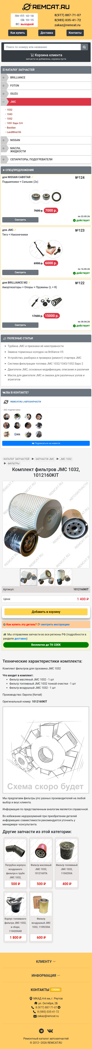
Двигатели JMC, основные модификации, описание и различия (48, 369)
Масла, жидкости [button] (18, 150)
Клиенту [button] (46, 962)
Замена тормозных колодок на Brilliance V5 (35, 352)
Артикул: (8, 589)
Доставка (47, 32)
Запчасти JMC (45, 459)
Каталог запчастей (16, 459)
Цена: (7, 599)
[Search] (42, 47)
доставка (21, 638)
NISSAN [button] (15, 140)
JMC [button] (13, 101)
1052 (9, 118)
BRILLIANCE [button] (17, 77)
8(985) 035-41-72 (68, 20)
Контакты (75, 32)
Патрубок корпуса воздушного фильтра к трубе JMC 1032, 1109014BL (15, 873)
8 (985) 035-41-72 (48, 1011)
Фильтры (13, 463)
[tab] (46, 78)
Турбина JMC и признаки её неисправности (36, 346)
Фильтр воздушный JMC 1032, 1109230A (41, 922)
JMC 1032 (66, 459)
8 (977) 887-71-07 (48, 1007)
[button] (86, 524)
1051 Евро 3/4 (15, 123)
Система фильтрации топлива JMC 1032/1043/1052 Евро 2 (45, 363)
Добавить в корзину (46, 612)
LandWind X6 (14, 132)
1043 (9, 114)
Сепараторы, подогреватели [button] (31, 159)
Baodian (11, 127)
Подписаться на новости (46, 443)
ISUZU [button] (14, 93)
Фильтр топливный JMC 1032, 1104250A (67, 869)
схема (55, 989)
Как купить (17, 32)
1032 (9, 109)
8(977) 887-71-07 (68, 15)
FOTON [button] (14, 85)
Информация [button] (46, 975)
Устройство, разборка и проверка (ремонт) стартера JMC (44, 357)
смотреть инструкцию (55, 624)
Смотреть (20, 219)
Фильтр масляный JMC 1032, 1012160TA (41, 869)
